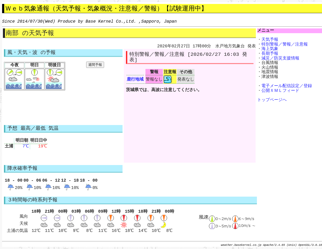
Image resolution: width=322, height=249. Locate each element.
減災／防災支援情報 (280, 58)
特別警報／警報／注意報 (284, 44)
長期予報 (269, 54)
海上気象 (269, 49)
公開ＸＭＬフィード (280, 91)
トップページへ (272, 100)
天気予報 (269, 40)
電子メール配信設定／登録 (286, 86)
